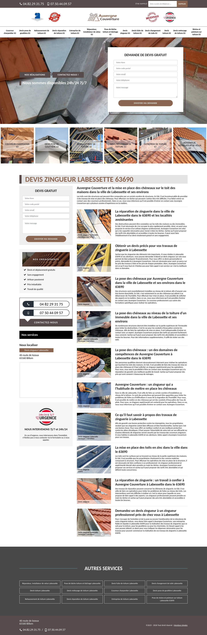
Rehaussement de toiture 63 (41, 31)
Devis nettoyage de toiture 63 (180, 31)
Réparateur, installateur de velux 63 (91, 32)
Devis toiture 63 (167, 31)
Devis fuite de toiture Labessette (125, 583)
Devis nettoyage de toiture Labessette (82, 590)
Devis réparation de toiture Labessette (82, 599)
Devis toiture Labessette (40, 590)
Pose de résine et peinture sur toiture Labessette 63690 (167, 599)
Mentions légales (181, 625)
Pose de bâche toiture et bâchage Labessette (82, 583)
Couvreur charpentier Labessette (124, 590)
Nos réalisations (35, 74)
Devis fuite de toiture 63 (137, 31)
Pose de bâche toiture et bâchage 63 (110, 32)
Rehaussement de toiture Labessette (40, 599)
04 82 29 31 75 (51, 304)
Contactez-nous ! (68, 74)
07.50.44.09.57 (59, 4)
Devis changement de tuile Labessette (167, 583)
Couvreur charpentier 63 (10, 31)
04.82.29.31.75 (31, 4)
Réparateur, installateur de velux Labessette (40, 583)
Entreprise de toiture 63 (74, 31)
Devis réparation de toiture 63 (59, 31)
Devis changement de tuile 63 (153, 31)
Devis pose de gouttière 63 (25, 31)
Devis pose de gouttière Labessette (167, 590)
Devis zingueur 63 (125, 31)
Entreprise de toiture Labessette (125, 599)
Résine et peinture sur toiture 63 (196, 32)
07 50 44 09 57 (51, 312)
